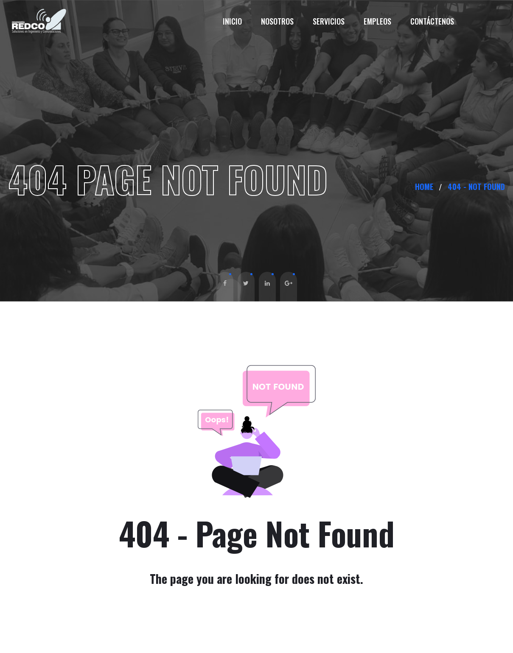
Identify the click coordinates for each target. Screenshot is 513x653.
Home (426, 186)
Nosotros (277, 21)
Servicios (329, 21)
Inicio (232, 21)
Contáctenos (432, 21)
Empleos (377, 21)
